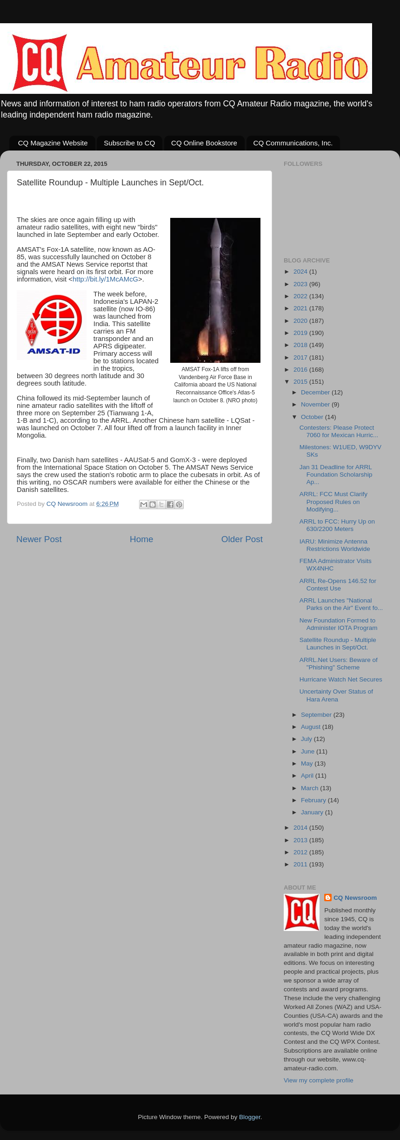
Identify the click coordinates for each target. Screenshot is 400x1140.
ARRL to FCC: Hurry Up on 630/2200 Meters (337, 525)
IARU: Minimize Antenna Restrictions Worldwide (335, 545)
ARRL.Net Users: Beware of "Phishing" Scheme (339, 663)
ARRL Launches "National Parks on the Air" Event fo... (341, 604)
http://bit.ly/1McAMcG (105, 279)
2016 (301, 369)
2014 (301, 827)
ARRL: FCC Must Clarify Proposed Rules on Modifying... (333, 501)
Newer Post (39, 539)
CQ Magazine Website (53, 143)
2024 (301, 271)
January (313, 812)
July (307, 738)
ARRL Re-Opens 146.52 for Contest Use (338, 584)
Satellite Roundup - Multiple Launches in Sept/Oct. (338, 643)
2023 (301, 284)
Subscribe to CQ (129, 143)
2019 (301, 332)
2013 (301, 840)
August (311, 726)
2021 (301, 308)
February (314, 800)
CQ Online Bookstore (204, 143)
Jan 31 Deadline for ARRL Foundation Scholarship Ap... (336, 474)
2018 (301, 344)
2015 (301, 381)
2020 (301, 320)
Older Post (242, 539)
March (310, 788)
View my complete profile (318, 1080)
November (316, 404)
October (313, 416)
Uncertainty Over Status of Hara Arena (336, 695)
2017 (301, 357)
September (317, 714)
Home (141, 539)
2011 (301, 864)
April (308, 775)
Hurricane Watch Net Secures (341, 679)
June (308, 751)
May (307, 763)
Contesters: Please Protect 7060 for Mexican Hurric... (339, 431)
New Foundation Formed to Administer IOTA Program (339, 624)
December (316, 392)
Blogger (249, 1117)
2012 (301, 852)
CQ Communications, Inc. (293, 143)
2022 (301, 296)
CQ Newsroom (355, 897)
